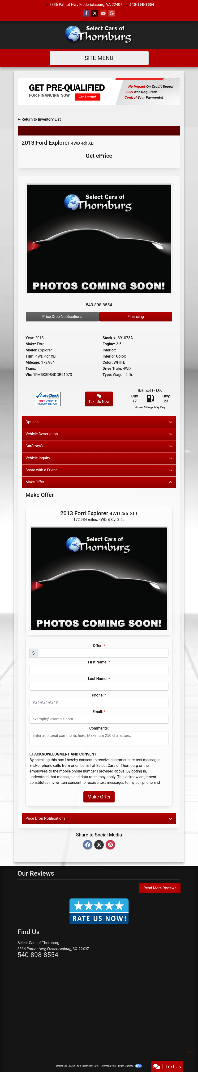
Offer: (98, 645)
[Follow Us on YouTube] (103, 13)
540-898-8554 (141, 4)
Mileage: (33, 362)
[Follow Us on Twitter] (94, 13)
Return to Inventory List (39, 119)
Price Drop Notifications (62, 316)
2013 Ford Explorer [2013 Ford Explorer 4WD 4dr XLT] (58, 142)
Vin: (29, 374)
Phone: (98, 695)
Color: (108, 362)
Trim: (30, 356)
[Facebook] (87, 845)
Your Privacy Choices (126, 1066)
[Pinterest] (110, 845)
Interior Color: (114, 356)
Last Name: (98, 678)
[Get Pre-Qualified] (99, 91)
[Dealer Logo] (99, 35)
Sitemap (105, 1066)
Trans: (31, 368)
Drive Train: (112, 368)
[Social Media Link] (111, 13)
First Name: (98, 662)
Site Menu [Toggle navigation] (99, 58)
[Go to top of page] (189, 1052)
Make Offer (99, 797)
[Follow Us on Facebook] (86, 13)
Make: (31, 344)
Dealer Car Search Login (69, 1066)
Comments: (99, 728)
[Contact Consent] (31, 754)
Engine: (109, 344)
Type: (107, 374)
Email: (97, 711)
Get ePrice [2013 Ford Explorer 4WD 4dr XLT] (99, 155)
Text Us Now (99, 399)
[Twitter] (99, 845)
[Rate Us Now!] (99, 911)
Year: (30, 338)
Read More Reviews (159, 888)
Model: (31, 350)
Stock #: (109, 338)
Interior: (109, 350)
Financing (136, 316)
